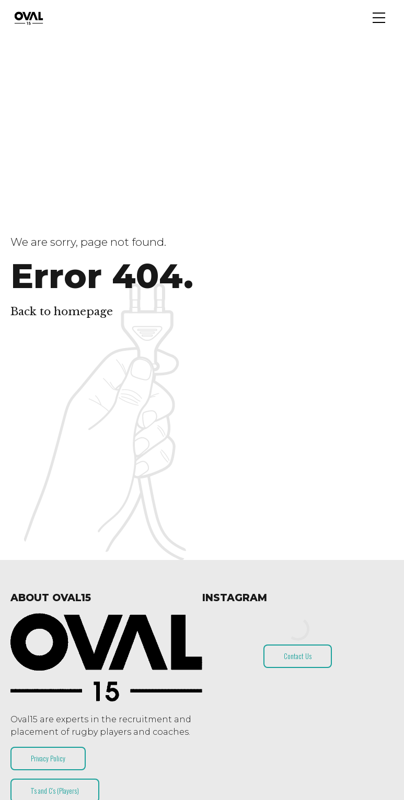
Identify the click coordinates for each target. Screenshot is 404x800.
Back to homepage (61, 311)
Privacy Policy (48, 758)
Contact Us (297, 656)
